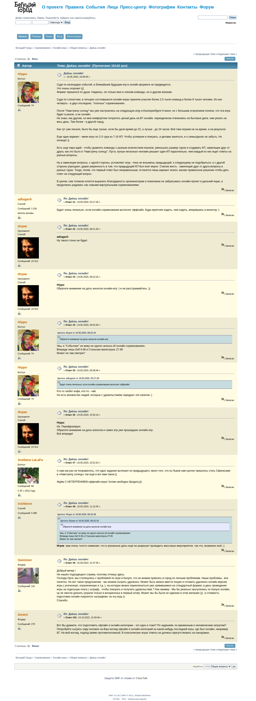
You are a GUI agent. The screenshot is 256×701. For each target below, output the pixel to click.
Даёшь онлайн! (73, 73)
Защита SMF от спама (118, 678)
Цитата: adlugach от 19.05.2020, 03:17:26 (78, 378)
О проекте (52, 7)
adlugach (25, 199)
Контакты (187, 7)
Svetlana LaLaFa (30, 460)
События (95, 7)
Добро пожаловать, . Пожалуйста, (37, 18)
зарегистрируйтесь (85, 18)
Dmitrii (23, 614)
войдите (64, 18)
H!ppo (22, 74)
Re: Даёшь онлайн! (76, 198)
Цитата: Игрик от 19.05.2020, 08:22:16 (76, 333)
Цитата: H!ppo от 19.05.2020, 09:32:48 (76, 514)
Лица (112, 7)
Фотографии (162, 7)
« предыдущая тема (204, 54)
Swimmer (25, 560)
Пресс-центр (133, 7)
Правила (74, 7)
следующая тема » (226, 54)
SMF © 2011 (127, 695)
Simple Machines (142, 695)
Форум (207, 7)
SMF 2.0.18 (114, 695)
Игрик (22, 226)
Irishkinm (25, 503)
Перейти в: (198, 666)
